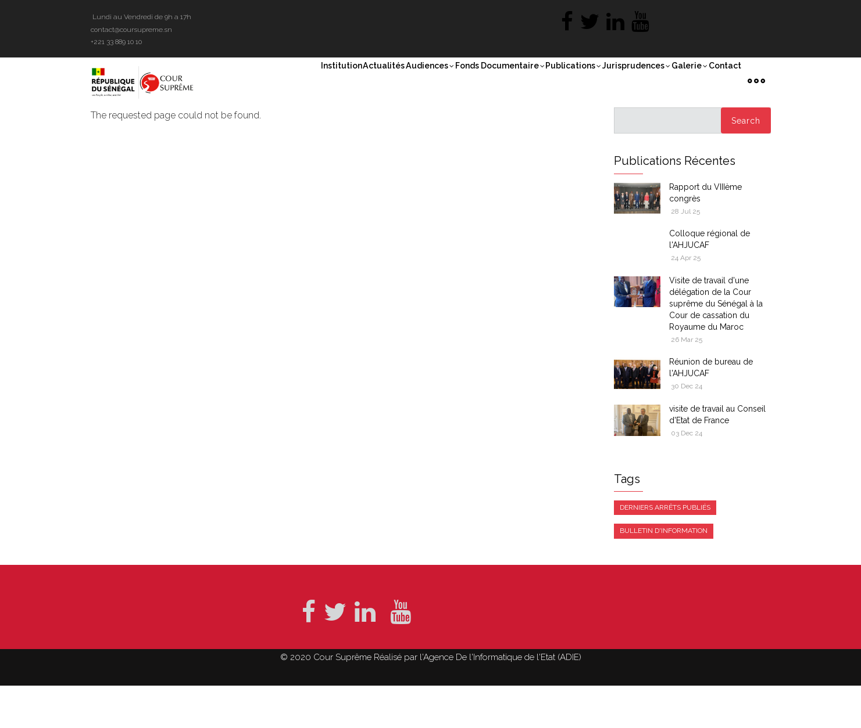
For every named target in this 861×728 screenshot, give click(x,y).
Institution (264, 79)
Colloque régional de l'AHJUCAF (709, 282)
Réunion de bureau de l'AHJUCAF (711, 410)
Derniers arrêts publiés (665, 550)
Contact (725, 79)
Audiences (373, 80)
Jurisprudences (615, 80)
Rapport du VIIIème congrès (705, 235)
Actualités (316, 79)
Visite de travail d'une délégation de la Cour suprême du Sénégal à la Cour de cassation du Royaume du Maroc (716, 346)
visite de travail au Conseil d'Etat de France (717, 456)
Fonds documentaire (455, 80)
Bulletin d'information (664, 574)
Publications (541, 80)
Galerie (679, 80)
